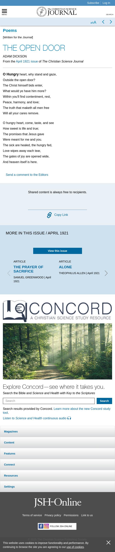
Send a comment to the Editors (27, 174)
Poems (10, 30)
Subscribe (93, 2)
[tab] (57, 431)
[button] (57, 431)
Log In (106, 2)
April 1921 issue (27, 61)
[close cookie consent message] (108, 542)
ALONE (65, 267)
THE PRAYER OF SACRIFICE (28, 269)
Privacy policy (53, 515)
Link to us (87, 515)
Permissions (71, 515)
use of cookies (75, 547)
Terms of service (32, 515)
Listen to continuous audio (37, 418)
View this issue (57, 250)
